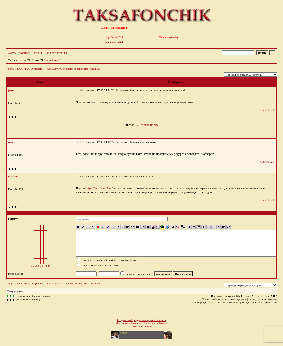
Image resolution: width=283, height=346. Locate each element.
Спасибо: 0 (267, 109)
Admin (173, 37)
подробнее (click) (114, 42)
